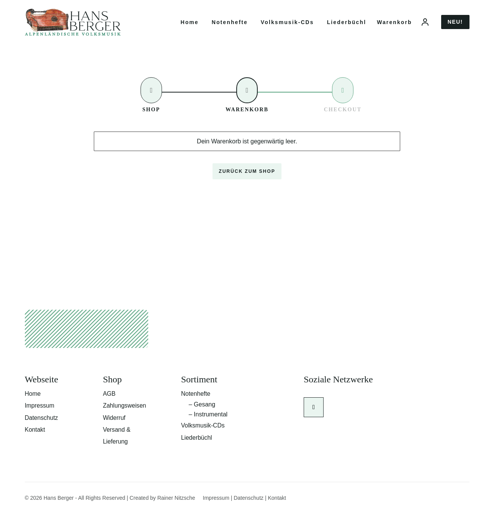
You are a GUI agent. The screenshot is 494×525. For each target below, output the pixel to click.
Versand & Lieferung (117, 445)
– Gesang (202, 414)
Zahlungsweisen (125, 415)
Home (189, 26)
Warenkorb (394, 25)
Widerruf (114, 427)
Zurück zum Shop (247, 178)
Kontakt (35, 439)
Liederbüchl (346, 26)
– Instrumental (208, 424)
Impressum (40, 415)
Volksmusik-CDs (287, 26)
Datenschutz (42, 427)
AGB (109, 403)
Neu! (455, 25)
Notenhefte (230, 26)
